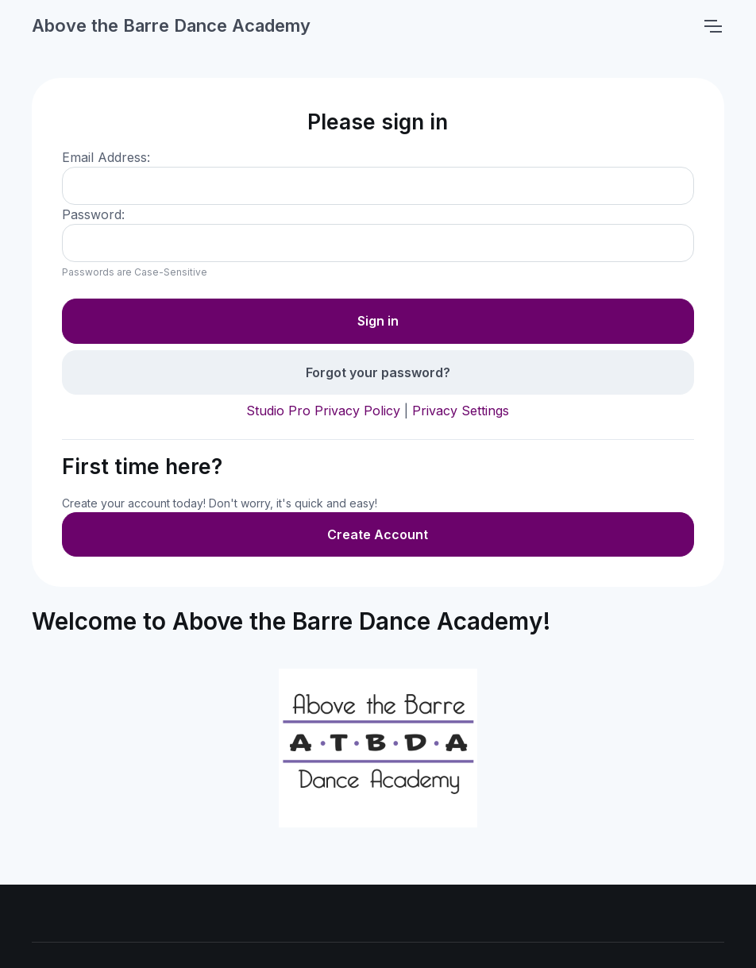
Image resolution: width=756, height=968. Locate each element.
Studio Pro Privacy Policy (323, 410)
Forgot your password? (378, 372)
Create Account (377, 534)
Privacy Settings (460, 410)
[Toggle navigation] (712, 26)
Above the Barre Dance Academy (171, 25)
